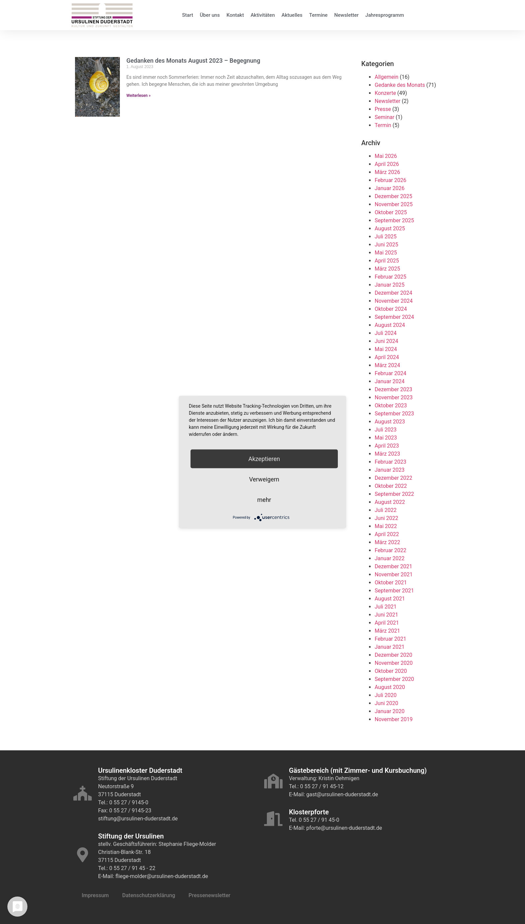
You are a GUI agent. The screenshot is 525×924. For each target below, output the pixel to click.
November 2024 (393, 301)
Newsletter (346, 15)
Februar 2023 (390, 462)
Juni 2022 (386, 518)
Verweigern (264, 479)
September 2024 (394, 317)
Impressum (95, 895)
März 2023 (387, 454)
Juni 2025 (386, 244)
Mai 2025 (386, 252)
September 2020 (394, 679)
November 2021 (393, 574)
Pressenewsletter (209, 895)
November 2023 (393, 397)
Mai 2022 (386, 526)
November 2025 (393, 204)
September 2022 (394, 494)
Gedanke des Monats (400, 85)
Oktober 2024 (391, 309)
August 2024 (390, 325)
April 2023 (387, 446)
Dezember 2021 (393, 566)
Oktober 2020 (391, 671)
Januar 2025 (389, 285)
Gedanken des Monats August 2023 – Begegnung (193, 60)
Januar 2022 (389, 558)
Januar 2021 (389, 647)
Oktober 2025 (391, 212)
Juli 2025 (385, 236)
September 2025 (394, 220)
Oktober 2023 (391, 405)
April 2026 (387, 164)
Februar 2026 (390, 180)
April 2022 (387, 534)
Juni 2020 (386, 703)
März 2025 (387, 269)
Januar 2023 (389, 470)
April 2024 (387, 357)
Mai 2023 (386, 438)
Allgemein (386, 77)
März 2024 (387, 365)
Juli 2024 (385, 333)
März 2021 (387, 631)
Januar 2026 (389, 188)
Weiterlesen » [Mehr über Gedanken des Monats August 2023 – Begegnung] (139, 95)
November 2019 (393, 719)
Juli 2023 (385, 429)
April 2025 (387, 260)
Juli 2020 (385, 695)
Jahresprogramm (384, 15)
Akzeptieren (264, 458)
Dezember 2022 (393, 478)
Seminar (384, 117)
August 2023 (390, 421)
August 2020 (390, 687)
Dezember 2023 (393, 389)
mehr (264, 499)
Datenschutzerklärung (148, 895)
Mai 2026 (386, 156)
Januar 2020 (389, 711)
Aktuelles (292, 15)
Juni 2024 (386, 341)
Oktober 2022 (391, 486)
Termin (383, 125)
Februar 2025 (390, 277)
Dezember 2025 (393, 196)
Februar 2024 (390, 373)
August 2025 (390, 228)
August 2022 (390, 502)
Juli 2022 (385, 510)
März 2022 (387, 542)
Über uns (210, 15)
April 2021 (387, 623)
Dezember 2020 (393, 655)
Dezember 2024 (393, 293)
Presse (383, 109)
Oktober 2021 (391, 582)
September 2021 (394, 590)
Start (187, 15)
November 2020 (393, 663)
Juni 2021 (386, 615)
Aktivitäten (262, 15)
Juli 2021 (385, 606)
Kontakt (235, 15)
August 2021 (390, 598)
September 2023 (394, 413)
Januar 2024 (389, 381)
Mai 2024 (386, 349)
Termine (318, 15)
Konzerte (385, 93)
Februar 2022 (390, 550)
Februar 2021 (390, 639)
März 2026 (387, 172)
